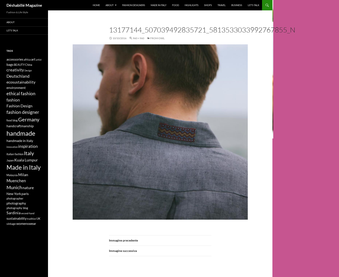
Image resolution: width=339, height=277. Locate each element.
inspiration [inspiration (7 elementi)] (28, 146)
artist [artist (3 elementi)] (39, 59)
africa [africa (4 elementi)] (27, 59)
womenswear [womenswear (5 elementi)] (26, 223)
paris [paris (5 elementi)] (25, 194)
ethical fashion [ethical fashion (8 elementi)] (20, 93)
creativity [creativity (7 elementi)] (15, 69)
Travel (221, 5)
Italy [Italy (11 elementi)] (29, 153)
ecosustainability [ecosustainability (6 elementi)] (20, 82)
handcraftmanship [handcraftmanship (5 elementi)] (20, 126)
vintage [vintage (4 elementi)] (11, 223)
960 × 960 (138, 38)
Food (175, 5)
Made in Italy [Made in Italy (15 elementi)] (23, 167)
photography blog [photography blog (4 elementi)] (17, 208)
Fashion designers (133, 5)
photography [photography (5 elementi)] (16, 203)
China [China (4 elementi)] (28, 64)
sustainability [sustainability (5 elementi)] (16, 218)
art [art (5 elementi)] (33, 59)
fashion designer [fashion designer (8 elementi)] (22, 112)
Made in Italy (158, 5)
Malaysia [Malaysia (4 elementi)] (12, 175)
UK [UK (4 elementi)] (38, 218)
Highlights (191, 5)
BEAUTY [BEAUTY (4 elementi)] (19, 64)
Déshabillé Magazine (24, 5)
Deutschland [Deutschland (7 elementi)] (18, 76)
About (110, 5)
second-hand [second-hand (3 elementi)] (27, 213)
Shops (208, 5)
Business (236, 5)
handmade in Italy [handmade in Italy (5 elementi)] (19, 140)
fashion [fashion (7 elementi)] (13, 99)
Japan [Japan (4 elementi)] (10, 160)
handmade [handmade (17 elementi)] (20, 133)
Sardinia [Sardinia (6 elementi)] (13, 213)
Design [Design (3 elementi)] (28, 70)
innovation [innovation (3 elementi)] (12, 146)
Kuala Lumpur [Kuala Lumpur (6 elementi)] (26, 160)
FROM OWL (157, 38)
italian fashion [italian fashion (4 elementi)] (15, 154)
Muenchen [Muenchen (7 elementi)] (16, 180)
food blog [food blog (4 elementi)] (12, 120)
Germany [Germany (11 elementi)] (28, 119)
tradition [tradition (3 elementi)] (31, 218)
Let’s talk (253, 5)
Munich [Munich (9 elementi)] (14, 187)
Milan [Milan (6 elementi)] (23, 174)
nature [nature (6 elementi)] (28, 187)
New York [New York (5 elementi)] (13, 194)
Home (96, 5)
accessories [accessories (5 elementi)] (14, 59)
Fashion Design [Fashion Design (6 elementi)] (19, 106)
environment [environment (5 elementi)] (16, 87)
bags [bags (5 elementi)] (9, 64)
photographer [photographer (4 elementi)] (14, 198)
